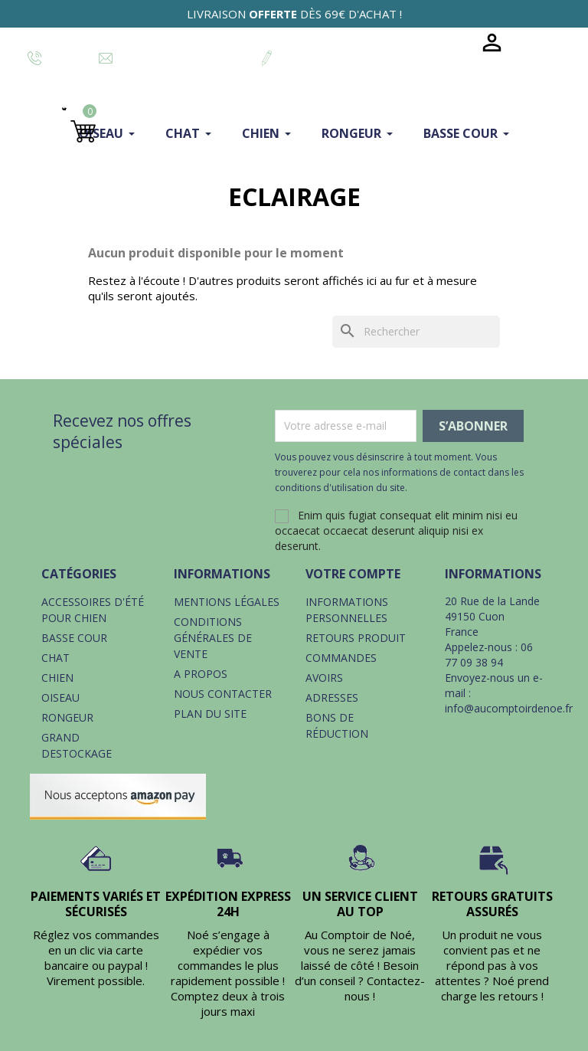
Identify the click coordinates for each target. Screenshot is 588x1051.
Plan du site (210, 713)
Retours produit (355, 637)
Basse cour (74, 637)
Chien (57, 677)
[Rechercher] (416, 332)
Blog (445, 42)
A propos (200, 673)
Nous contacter (223, 693)
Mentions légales (226, 601)
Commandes (341, 657)
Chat (55, 657)
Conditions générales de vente (213, 637)
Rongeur (67, 717)
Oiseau (60, 697)
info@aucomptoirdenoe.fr (509, 708)
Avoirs (324, 677)
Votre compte (352, 573)
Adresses (331, 697)
